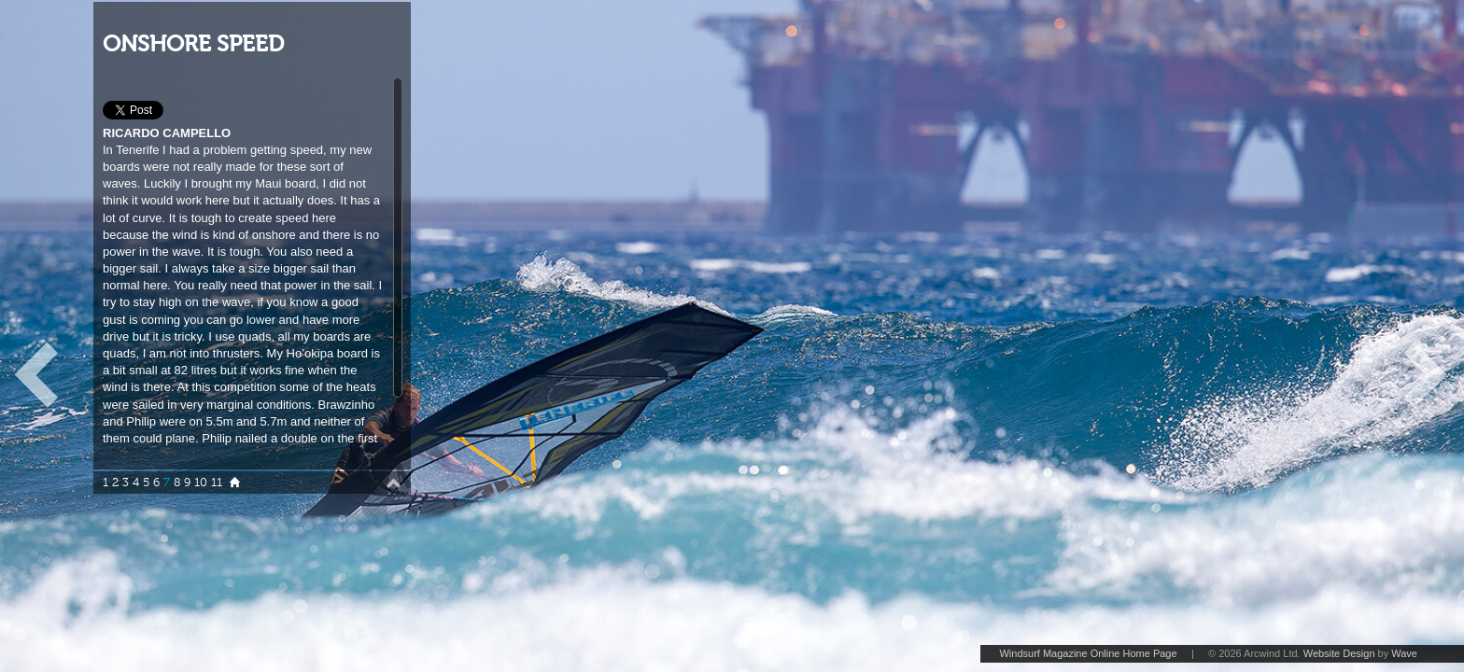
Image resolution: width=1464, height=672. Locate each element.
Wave (1404, 653)
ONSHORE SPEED (193, 44)
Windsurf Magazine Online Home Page (1087, 653)
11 (216, 482)
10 (200, 482)
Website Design (1339, 653)
